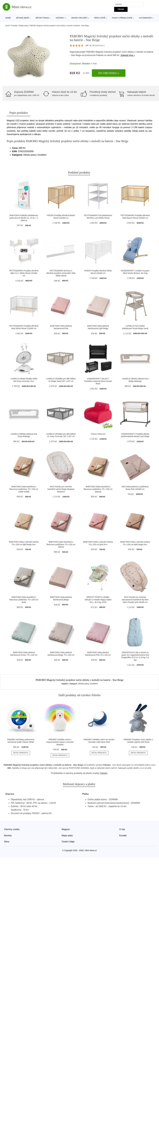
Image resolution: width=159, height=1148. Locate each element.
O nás (122, 829)
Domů (8, 18)
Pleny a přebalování (122, 18)
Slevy (6, 841)
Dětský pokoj (42, 18)
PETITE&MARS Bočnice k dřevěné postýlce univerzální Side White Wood (60, 273)
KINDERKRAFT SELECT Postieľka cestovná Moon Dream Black (98, 381)
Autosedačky (145, 18)
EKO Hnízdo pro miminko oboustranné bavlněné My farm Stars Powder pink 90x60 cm (135, 599)
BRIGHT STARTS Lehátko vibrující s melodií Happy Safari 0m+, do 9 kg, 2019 (98, 599)
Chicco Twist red (98, 434)
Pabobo (99, 55)
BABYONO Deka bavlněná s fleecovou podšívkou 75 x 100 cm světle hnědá (23, 489)
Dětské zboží (22, 18)
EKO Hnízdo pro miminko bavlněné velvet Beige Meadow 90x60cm (61, 489)
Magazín (66, 829)
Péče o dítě (99, 18)
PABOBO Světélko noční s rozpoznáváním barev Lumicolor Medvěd (60, 742)
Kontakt (123, 835)
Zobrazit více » (128, 55)
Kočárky (60, 18)
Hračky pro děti (79, 18)
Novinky (8, 835)
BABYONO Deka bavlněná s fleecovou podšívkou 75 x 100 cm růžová (60, 544)
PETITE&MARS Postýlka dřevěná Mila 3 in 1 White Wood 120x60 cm (23, 273)
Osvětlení (94, 684)
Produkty (14, 26)
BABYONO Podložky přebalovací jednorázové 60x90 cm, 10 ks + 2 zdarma (24, 217)
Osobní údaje (68, 841)
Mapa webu (67, 835)
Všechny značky (12, 829)
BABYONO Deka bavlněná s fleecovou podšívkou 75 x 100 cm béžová (98, 489)
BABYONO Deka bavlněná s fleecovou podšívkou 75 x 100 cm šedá (23, 599)
